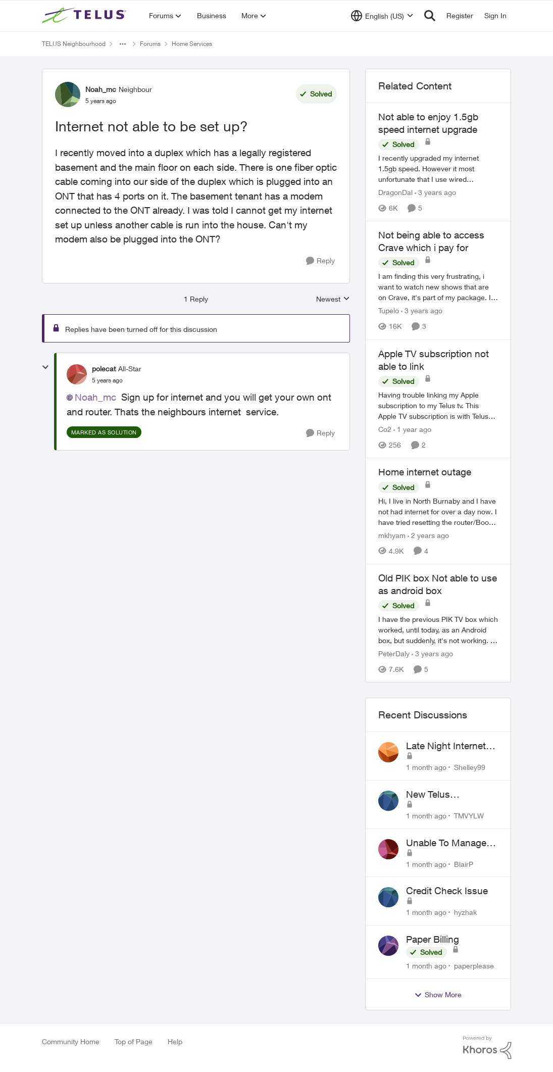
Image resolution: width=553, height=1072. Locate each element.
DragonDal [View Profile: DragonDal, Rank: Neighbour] (395, 192)
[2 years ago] (428, 535)
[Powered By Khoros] (487, 1047)
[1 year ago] (412, 429)
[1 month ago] (426, 767)
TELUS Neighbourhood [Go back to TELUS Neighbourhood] (74, 43)
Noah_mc (95, 397)
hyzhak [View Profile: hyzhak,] (465, 912)
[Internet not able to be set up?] (107, 380)
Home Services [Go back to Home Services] (192, 43)
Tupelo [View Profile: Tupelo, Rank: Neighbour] (388, 311)
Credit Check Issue (447, 890)
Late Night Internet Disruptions (446, 746)
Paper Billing (432, 939)
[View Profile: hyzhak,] (388, 897)
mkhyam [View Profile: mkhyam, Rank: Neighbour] (392, 535)
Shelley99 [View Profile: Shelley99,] (469, 767)
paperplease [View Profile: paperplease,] (474, 965)
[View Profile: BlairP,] (388, 849)
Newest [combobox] (333, 299)
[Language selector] (382, 16)
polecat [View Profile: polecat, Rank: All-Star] (104, 368)
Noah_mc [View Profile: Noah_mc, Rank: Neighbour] (100, 89)
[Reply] (320, 261)
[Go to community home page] (85, 16)
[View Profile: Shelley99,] (388, 752)
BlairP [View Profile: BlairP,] (463, 863)
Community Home (70, 1041)
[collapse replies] (45, 367)
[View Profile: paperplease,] (388, 946)
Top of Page (134, 1041)
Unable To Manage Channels (446, 843)
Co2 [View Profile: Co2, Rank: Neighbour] (384, 429)
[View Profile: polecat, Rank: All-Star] (77, 374)
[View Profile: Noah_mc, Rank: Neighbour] (67, 94)
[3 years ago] (435, 192)
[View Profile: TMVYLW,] (388, 801)
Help (175, 1041)
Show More (438, 994)
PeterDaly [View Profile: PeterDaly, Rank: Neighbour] (394, 653)
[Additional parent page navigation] (123, 44)
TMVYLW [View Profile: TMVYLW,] (469, 815)
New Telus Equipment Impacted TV (450, 795)
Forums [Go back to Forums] (150, 43)
